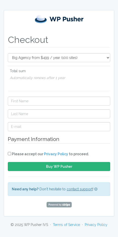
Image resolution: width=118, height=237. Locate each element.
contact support (80, 189)
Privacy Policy (56, 154)
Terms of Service (66, 225)
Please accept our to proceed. (48, 154)
